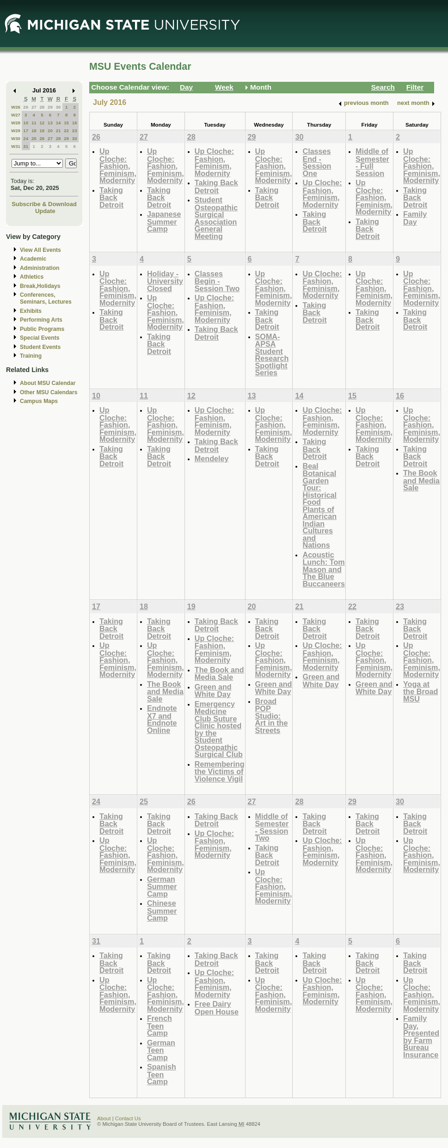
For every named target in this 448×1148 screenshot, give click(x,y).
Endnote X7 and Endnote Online (162, 719)
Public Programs (42, 329)
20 (50, 130)
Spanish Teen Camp (161, 1074)
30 (58, 107)
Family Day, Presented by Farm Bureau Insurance (421, 1036)
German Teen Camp (161, 1050)
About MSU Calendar (47, 383)
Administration (39, 268)
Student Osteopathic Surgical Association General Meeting (216, 217)
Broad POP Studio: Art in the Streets (271, 715)
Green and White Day (213, 691)
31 (25, 146)
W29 (15, 130)
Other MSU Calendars (49, 392)
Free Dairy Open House (217, 1008)
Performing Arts (41, 320)
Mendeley (212, 458)
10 (25, 122)
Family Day (415, 218)
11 (34, 122)
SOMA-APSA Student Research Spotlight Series (272, 354)
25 (34, 138)
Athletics (31, 277)
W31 (15, 146)
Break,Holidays (40, 286)
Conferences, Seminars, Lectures (46, 298)
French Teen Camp (159, 1025)
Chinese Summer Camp (162, 910)
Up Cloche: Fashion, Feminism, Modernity (117, 165)
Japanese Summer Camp (164, 221)
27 (34, 107)
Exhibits (31, 311)
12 (41, 122)
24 (25, 138)
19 (41, 130)
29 (50, 107)
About (104, 1118)
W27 (15, 114)
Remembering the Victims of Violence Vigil (220, 771)
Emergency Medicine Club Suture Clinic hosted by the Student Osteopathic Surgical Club (219, 729)
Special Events (39, 338)
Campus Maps (39, 401)
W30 (15, 138)
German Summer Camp (162, 886)
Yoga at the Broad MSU (420, 691)
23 (74, 130)
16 (74, 122)
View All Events (40, 250)
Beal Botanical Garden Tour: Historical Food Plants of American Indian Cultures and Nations (319, 506)
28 (41, 107)
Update (45, 211)
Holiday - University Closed (165, 281)
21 (58, 130)
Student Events (40, 347)
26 (25, 107)
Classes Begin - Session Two (217, 281)
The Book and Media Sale (421, 480)
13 (50, 122)
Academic (33, 259)
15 (66, 122)
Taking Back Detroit (111, 197)
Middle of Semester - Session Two (272, 827)
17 (25, 130)
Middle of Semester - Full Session (372, 162)
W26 (15, 107)
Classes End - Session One (316, 162)
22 (66, 130)
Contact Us (128, 1118)
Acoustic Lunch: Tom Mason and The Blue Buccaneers (323, 569)
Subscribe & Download (44, 204)
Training (31, 356)
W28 (15, 122)
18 (34, 130)
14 (58, 122)
